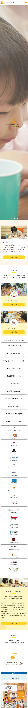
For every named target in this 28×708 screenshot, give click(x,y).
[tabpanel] (14, 118)
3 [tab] (14, 229)
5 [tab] (17, 229)
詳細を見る (14, 268)
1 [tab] (11, 229)
